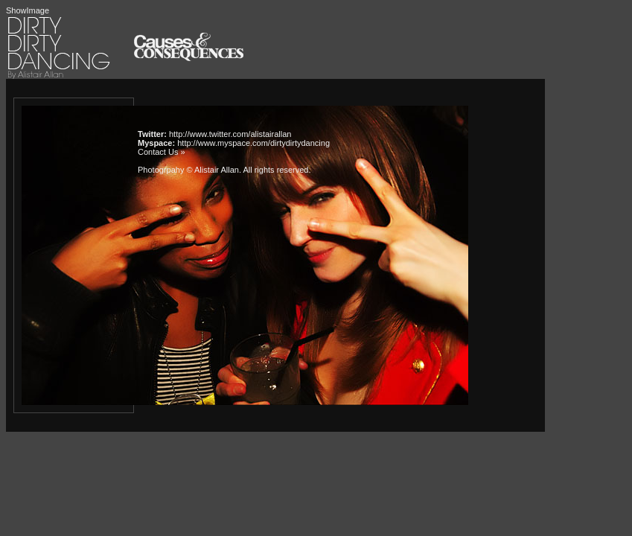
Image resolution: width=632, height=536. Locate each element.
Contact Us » (161, 151)
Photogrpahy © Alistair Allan (188, 169)
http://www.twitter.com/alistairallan (230, 134)
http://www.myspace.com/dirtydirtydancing (253, 142)
